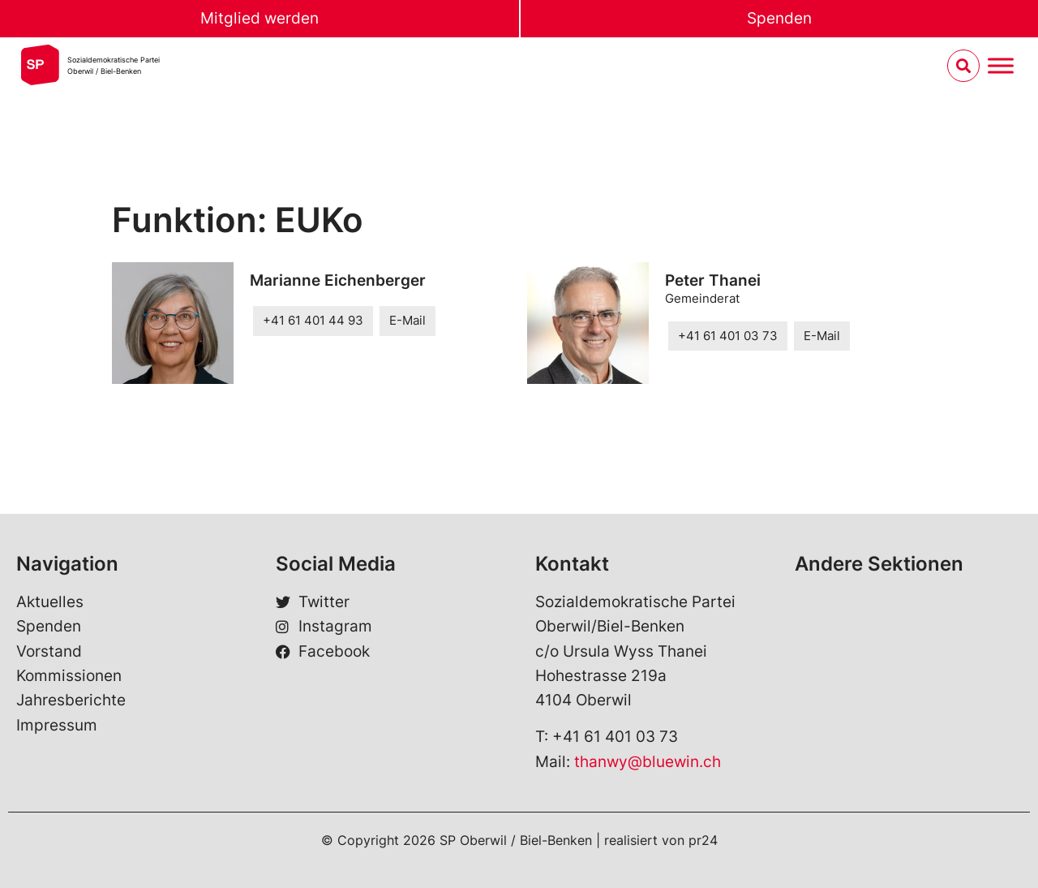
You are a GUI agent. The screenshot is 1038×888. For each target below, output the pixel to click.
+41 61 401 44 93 (313, 320)
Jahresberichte (71, 700)
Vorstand (49, 651)
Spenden (779, 18)
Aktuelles (50, 602)
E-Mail (407, 320)
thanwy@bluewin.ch (647, 761)
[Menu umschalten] (1001, 66)
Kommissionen (69, 675)
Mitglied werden (259, 18)
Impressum (56, 725)
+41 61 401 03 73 (728, 335)
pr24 (703, 840)
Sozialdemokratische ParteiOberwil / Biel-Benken (113, 65)
